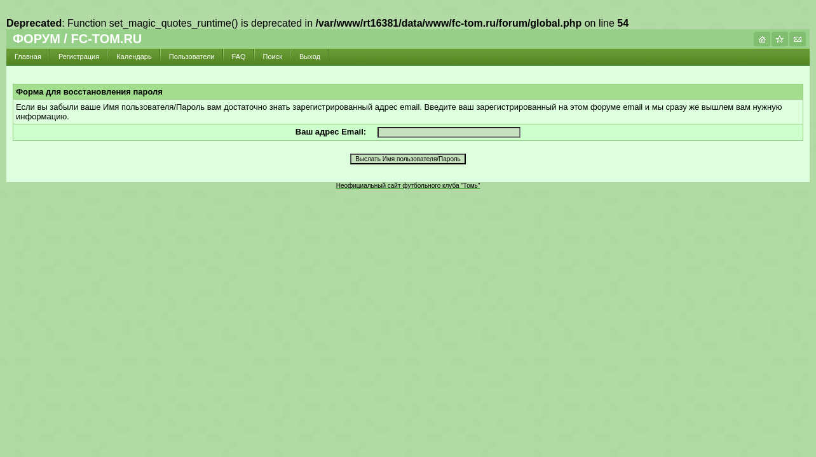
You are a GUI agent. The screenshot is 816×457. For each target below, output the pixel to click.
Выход (309, 56)
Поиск (272, 56)
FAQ (239, 56)
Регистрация (78, 56)
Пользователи (192, 56)
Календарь (134, 56)
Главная (28, 56)
